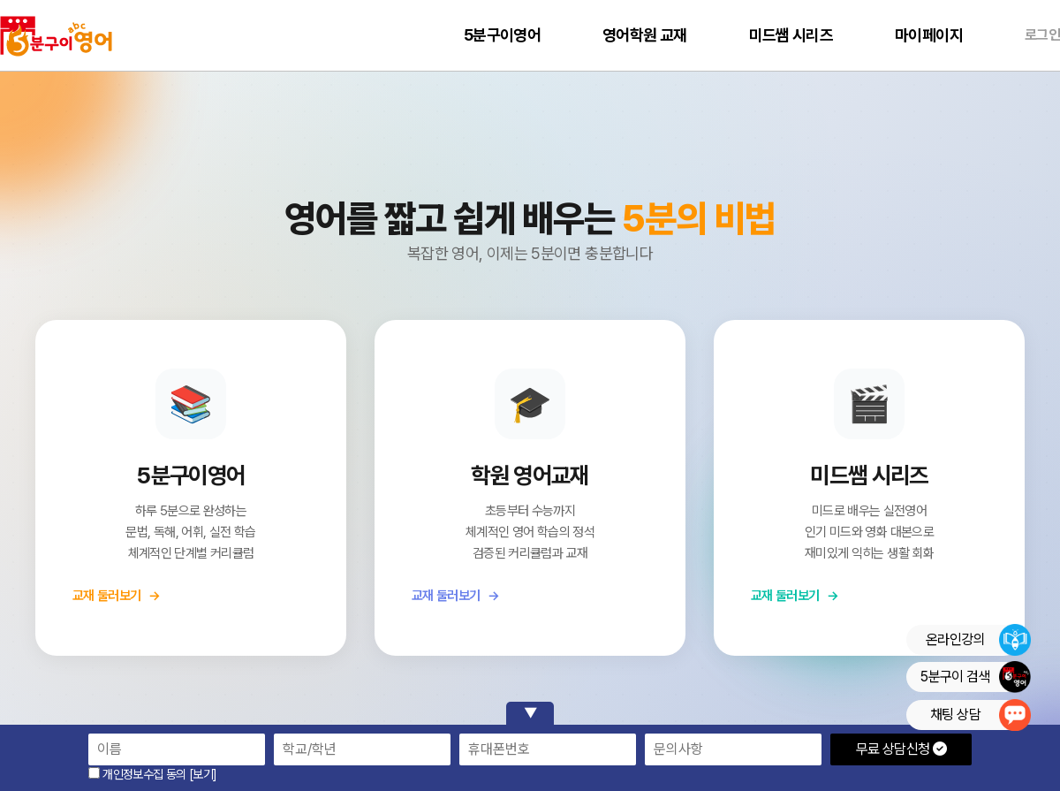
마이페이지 (929, 35)
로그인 (1042, 35)
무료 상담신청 (901, 749)
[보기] (202, 774)
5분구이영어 (502, 35)
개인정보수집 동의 (137, 774)
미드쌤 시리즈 (791, 35)
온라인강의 (978, 640)
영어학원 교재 (644, 35)
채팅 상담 (980, 715)
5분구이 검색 (975, 677)
